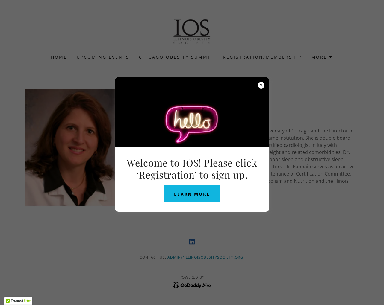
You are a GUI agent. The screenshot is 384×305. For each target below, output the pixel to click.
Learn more (192, 194)
